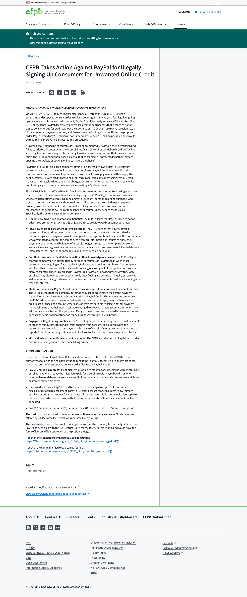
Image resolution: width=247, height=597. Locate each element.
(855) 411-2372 (215, 2)
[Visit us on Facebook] (28, 527)
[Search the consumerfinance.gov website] (184, 12)
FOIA (28, 543)
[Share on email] (73, 92)
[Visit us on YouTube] (50, 527)
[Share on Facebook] (51, 92)
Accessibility (98, 558)
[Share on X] (59, 92)
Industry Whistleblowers (118, 517)
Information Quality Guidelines (44, 568)
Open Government (36, 563)
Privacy (30, 548)
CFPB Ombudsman (157, 517)
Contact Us (53, 517)
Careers (73, 517)
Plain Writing (98, 553)
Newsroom (33, 56)
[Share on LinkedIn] (66, 92)
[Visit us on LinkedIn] (42, 527)
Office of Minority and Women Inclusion (113, 543)
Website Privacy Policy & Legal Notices (48, 553)
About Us (32, 517)
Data (28, 558)
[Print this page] (83, 92)
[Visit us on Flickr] (57, 527)
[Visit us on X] (35, 527)
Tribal (94, 573)
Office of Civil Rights (102, 563)
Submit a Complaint (208, 12)
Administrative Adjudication (107, 548)
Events (90, 517)
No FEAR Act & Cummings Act (108, 568)
